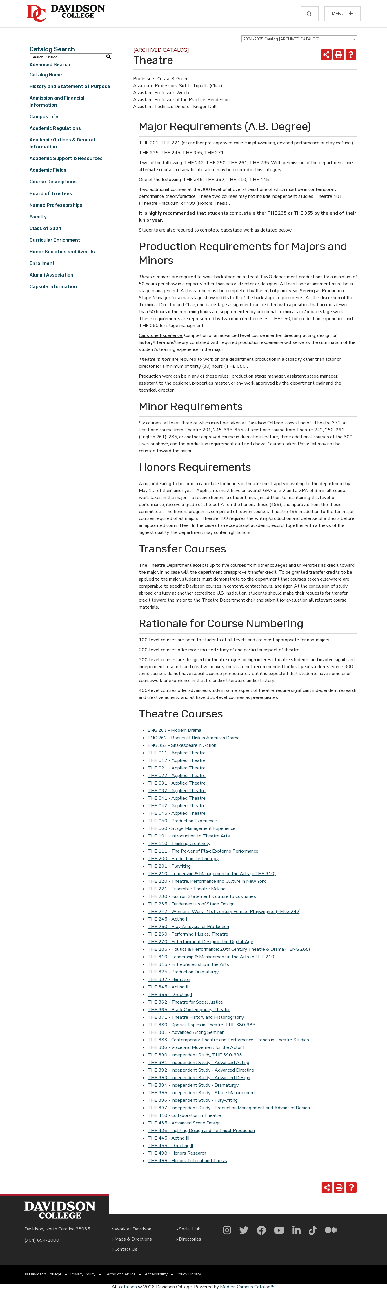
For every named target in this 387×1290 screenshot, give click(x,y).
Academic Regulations (55, 128)
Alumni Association (51, 275)
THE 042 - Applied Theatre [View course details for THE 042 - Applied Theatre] (177, 806)
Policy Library (189, 1274)
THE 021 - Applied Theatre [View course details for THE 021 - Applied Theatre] (177, 768)
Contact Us (126, 1249)
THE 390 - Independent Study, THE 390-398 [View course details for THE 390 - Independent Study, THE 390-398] (195, 1055)
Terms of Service (120, 1274)
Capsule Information (53, 286)
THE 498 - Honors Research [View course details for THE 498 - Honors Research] (177, 1153)
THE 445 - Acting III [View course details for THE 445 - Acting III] (168, 1138)
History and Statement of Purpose (70, 86)
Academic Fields (48, 170)
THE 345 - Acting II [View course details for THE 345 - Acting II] (168, 987)
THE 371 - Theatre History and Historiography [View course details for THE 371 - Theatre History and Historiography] (196, 1017)
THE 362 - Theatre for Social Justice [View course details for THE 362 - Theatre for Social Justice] (185, 1002)
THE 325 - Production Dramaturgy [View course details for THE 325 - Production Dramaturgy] (183, 972)
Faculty (38, 217)
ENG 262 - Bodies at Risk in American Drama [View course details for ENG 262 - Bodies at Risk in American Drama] (193, 738)
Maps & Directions (133, 1239)
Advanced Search (50, 64)
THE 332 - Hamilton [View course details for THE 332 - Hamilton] (169, 979)
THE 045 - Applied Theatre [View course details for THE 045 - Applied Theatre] (177, 813)
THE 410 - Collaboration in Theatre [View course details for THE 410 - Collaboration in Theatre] (184, 1115)
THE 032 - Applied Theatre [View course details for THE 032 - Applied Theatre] (177, 790)
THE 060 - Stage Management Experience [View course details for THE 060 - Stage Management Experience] (191, 828)
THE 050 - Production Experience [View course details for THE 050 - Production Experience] (182, 821)
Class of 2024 (45, 228)
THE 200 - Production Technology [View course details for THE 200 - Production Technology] (183, 858)
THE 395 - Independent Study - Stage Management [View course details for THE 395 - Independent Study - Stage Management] (201, 1093)
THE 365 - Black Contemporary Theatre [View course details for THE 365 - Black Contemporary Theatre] (189, 1009)
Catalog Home (46, 75)
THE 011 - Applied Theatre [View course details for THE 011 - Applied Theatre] (177, 753)
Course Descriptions (53, 181)
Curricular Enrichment (55, 240)
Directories (190, 1239)
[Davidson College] (66, 14)
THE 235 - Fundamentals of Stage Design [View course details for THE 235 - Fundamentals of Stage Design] (191, 904)
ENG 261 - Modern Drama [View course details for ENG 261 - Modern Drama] (174, 730)
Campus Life (44, 116)
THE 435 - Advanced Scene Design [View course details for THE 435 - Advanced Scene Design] (184, 1123)
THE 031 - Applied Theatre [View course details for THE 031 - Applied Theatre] (177, 783)
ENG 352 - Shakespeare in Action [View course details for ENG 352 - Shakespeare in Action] (182, 745)
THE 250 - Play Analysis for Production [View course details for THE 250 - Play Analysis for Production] (188, 926)
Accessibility (156, 1274)
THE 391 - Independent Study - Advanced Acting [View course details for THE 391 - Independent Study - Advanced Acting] (198, 1062)
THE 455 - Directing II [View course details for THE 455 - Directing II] (170, 1145)
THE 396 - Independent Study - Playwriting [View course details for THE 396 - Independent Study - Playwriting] (193, 1100)
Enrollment (42, 263)
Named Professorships (56, 205)
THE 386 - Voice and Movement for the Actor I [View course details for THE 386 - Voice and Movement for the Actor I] (196, 1047)
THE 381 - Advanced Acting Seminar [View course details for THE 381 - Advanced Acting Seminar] (186, 1032)
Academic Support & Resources (66, 158)
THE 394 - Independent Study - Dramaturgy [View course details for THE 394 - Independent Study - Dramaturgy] (193, 1085)
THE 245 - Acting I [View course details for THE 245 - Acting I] (167, 919)
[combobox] (299, 38)
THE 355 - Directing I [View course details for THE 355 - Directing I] (170, 994)
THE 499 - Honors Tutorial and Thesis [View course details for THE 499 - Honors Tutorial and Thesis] (187, 1161)
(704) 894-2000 (41, 1240)
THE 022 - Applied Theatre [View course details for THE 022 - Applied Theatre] (177, 775)
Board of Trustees (51, 193)
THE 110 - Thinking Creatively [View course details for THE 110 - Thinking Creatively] (179, 843)
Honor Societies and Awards (62, 251)
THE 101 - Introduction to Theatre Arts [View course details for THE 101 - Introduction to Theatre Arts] (189, 836)
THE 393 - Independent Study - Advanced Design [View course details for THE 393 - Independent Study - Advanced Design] (199, 1077)
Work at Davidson (133, 1229)
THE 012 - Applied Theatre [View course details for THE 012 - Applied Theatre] (177, 760)
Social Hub (190, 1229)
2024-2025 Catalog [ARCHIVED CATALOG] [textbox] (281, 39)
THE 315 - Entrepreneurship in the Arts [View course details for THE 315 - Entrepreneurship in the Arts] (188, 964)
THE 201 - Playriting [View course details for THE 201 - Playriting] (169, 866)
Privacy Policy (82, 1274)
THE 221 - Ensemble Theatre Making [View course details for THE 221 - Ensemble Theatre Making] (187, 889)
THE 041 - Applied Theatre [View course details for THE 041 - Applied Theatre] (177, 798)
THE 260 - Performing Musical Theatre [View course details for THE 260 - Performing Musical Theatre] (188, 934)
